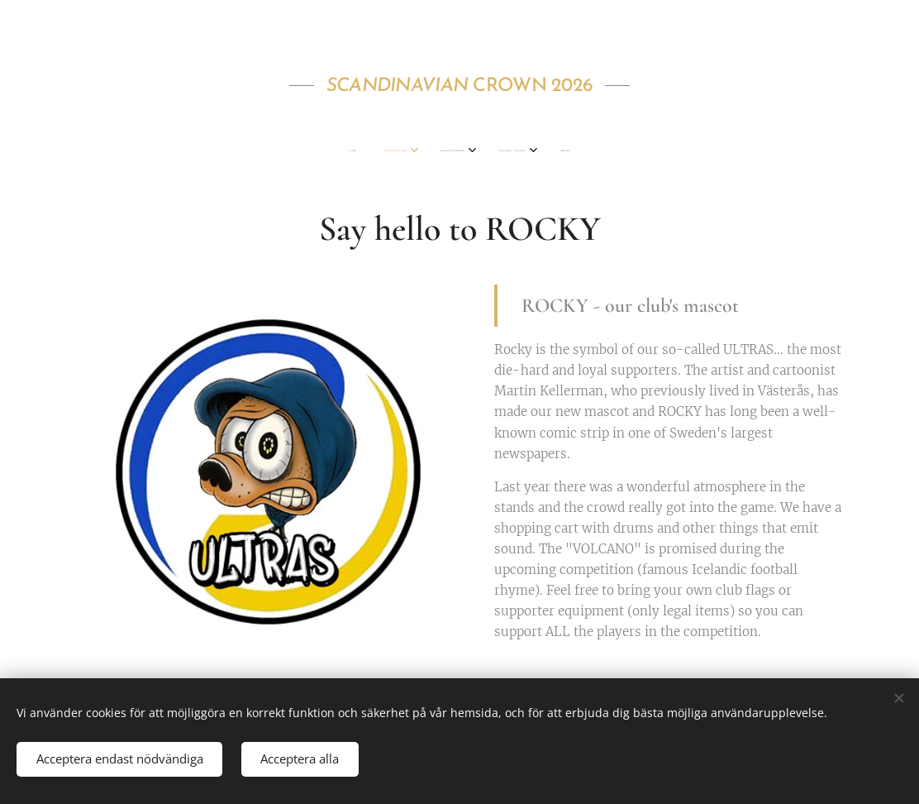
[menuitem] (400, 151)
